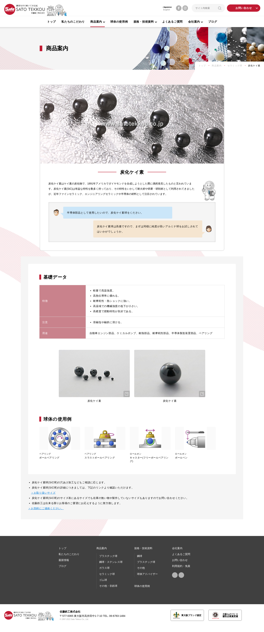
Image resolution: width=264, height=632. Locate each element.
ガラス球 (104, 567)
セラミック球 (107, 573)
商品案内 (101, 548)
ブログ (212, 21)
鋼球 (139, 556)
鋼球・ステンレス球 (111, 561)
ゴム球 (103, 579)
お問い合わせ (244, 8)
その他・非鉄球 (108, 585)
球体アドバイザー (147, 573)
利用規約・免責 (181, 566)
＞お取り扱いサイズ (43, 492)
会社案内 (177, 548)
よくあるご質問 (172, 21)
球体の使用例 (119, 21)
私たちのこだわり (73, 21)
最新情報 (64, 560)
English (166, 10)
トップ (51, 21)
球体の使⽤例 (142, 586)
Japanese (167, 7)
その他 (141, 567)
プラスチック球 (108, 556)
